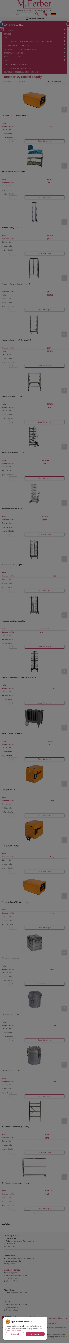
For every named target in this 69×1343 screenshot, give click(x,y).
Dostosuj (15, 1334)
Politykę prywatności (13, 1331)
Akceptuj (35, 1334)
